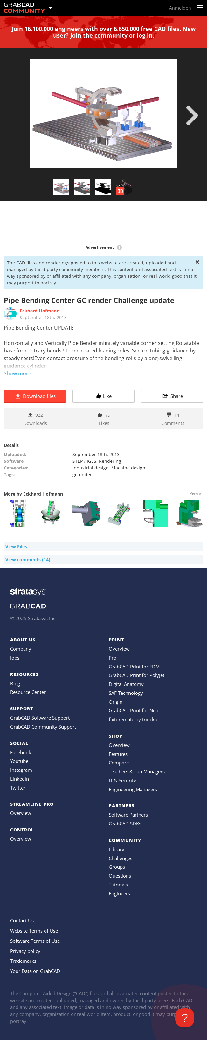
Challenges (120, 858)
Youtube (19, 761)
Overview (20, 813)
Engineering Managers (133, 789)
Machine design (128, 468)
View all (196, 493)
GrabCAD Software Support (40, 718)
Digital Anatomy (126, 684)
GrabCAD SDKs (125, 823)
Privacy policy (25, 951)
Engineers (119, 893)
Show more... (19, 373)
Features (118, 754)
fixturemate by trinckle (133, 719)
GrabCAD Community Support (43, 726)
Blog (15, 683)
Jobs (14, 657)
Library (116, 849)
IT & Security (122, 780)
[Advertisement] (103, 223)
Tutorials (118, 884)
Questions (120, 875)
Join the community (99, 35)
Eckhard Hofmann (39, 311)
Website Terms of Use (34, 930)
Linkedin (19, 779)
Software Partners (128, 814)
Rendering (110, 461)
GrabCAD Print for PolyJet (136, 675)
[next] (192, 115)
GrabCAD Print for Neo (133, 710)
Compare (119, 762)
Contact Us (22, 920)
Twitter (17, 787)
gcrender (82, 474)
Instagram (21, 770)
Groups (117, 867)
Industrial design (90, 468)
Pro (112, 657)
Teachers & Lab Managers (137, 771)
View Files (16, 547)
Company (20, 649)
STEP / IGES (84, 461)
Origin (115, 702)
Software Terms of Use (35, 941)
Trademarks (23, 961)
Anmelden (180, 8)
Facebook (20, 752)
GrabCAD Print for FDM (134, 666)
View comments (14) (27, 560)
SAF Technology (126, 693)
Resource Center (28, 692)
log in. (145, 35)
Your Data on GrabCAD (35, 971)
